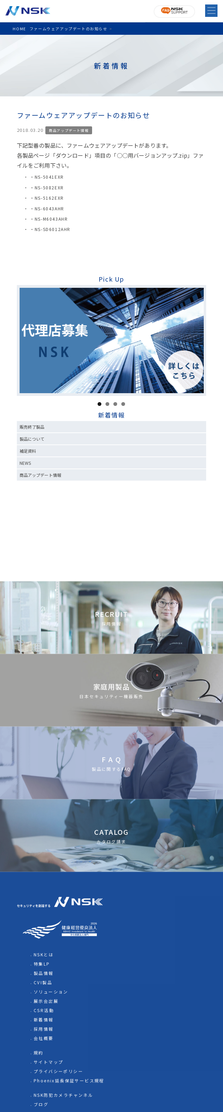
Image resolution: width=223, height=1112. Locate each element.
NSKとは (44, 1089)
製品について (32, 439)
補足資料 (28, 451)
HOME (19, 28)
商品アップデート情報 (69, 130)
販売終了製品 (32, 427)
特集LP (42, 1098)
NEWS (25, 463)
